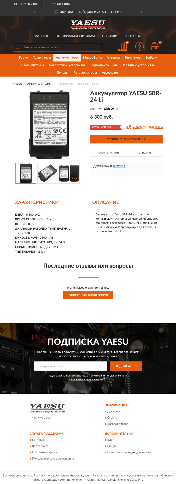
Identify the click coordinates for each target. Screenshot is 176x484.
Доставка (113, 411)
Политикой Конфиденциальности (108, 375)
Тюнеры (62, 72)
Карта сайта (40, 446)
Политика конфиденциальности (129, 452)
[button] (139, 46)
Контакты (132, 36)
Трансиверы (42, 57)
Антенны (113, 57)
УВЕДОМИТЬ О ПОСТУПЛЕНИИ (126, 139)
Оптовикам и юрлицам (75, 36)
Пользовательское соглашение (53, 458)
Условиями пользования (85, 379)
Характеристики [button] (108, 153)
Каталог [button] (42, 36)
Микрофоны (92, 57)
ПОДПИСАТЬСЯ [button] (126, 366)
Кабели (151, 57)
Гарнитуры (133, 57)
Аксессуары (110, 72)
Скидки (112, 446)
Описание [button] (145, 153)
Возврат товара (117, 424)
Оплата (112, 417)
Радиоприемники (104, 65)
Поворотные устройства (67, 65)
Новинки (109, 36)
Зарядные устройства (138, 65)
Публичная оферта (44, 452)
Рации (23, 57)
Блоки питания (32, 65)
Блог (110, 439)
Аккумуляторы (67, 57)
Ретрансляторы (85, 72)
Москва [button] (119, 166)
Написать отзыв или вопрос (88, 295)
